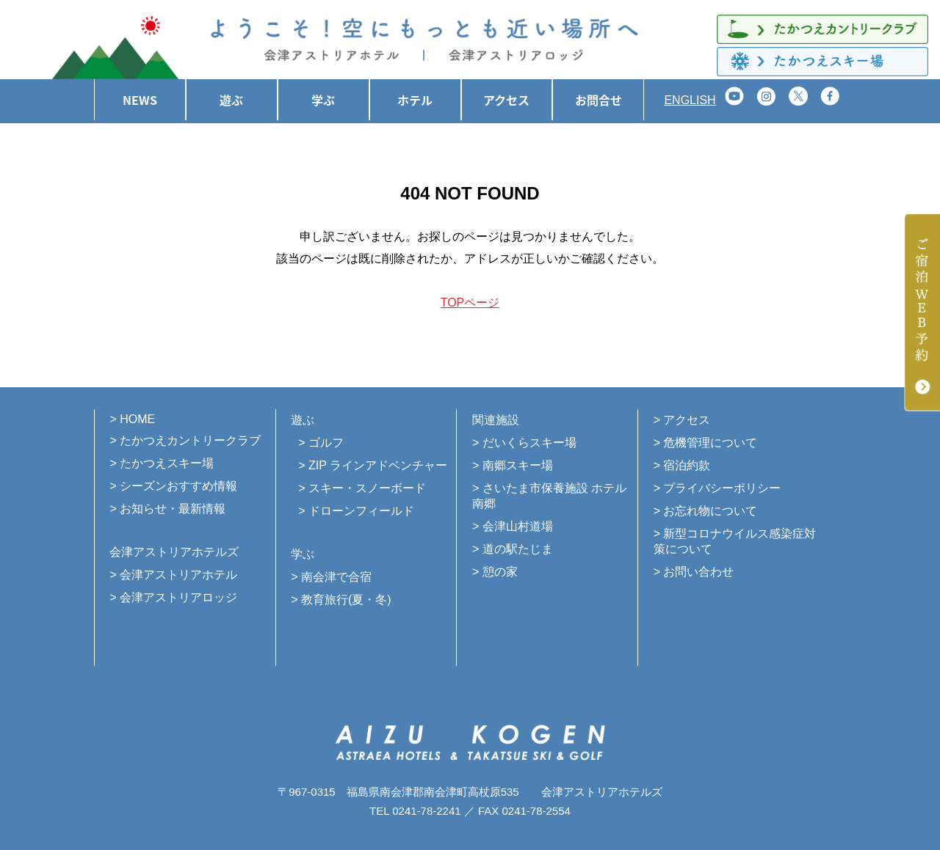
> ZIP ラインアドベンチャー (372, 465)
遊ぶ (231, 100)
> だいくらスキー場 (524, 442)
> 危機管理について (706, 442)
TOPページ (470, 302)
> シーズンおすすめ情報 (173, 486)
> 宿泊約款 (682, 465)
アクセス (506, 100)
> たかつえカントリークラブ (185, 440)
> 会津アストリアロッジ (173, 597)
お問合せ (598, 100)
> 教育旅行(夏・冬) (341, 599)
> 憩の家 (495, 571)
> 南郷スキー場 (512, 465)
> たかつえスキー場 (161, 463)
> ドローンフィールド (356, 511)
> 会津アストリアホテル (173, 574)
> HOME (132, 419)
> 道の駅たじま (512, 549)
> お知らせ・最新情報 (167, 508)
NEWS (140, 100)
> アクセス (682, 420)
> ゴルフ (321, 442)
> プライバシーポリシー (717, 488)
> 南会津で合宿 (331, 577)
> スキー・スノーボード (362, 488)
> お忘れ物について (706, 511)
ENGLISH (689, 100)
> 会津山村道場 (512, 526)
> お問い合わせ (694, 571)
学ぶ (323, 100)
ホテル (415, 100)
